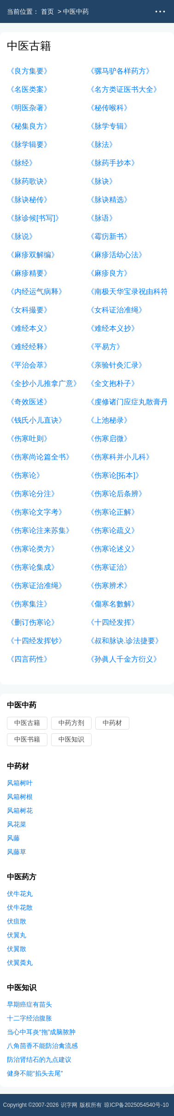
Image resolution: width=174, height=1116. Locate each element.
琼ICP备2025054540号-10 (136, 1105)
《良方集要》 (29, 71)
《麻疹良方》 (109, 273)
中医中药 (76, 11)
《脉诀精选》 (109, 200)
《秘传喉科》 (109, 108)
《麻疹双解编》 (32, 255)
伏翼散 (16, 948)
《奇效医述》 (29, 402)
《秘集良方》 (29, 126)
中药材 (112, 722)
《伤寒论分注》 (32, 494)
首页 (47, 11)
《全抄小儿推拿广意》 (44, 383)
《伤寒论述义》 (113, 549)
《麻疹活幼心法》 (116, 255)
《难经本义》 (29, 328)
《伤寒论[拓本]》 (115, 475)
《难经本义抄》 (113, 328)
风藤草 (16, 851)
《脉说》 (21, 236)
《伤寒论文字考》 (36, 512)
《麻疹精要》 (29, 273)
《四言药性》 (29, 659)
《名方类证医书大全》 (124, 89)
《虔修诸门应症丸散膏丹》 (127, 402)
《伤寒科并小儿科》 (120, 457)
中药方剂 (71, 722)
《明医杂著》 (29, 108)
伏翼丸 (16, 935)
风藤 (13, 838)
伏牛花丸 (20, 893)
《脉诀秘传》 (29, 200)
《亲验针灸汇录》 (116, 365)
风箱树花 (20, 810)
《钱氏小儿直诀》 (36, 420)
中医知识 (71, 739)
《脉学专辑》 (109, 126)
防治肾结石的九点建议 (39, 1059)
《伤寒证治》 (109, 567)
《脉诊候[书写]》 (35, 218)
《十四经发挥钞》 (36, 641)
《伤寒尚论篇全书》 (40, 457)
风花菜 (16, 824)
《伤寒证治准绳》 (36, 585)
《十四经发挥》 (113, 622)
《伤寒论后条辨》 (116, 494)
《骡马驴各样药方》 (120, 71)
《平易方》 (105, 347)
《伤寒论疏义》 (113, 530)
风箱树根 (20, 796)
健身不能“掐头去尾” (35, 1073)
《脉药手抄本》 (113, 163)
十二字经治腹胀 (29, 1018)
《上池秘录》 (109, 420)
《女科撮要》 (29, 310)
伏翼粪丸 (20, 962)
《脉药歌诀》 (29, 181)
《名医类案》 (29, 89)
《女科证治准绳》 (116, 310)
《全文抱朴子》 (113, 383)
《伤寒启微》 (109, 438)
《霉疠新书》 (109, 236)
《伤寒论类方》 (32, 549)
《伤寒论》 (25, 475)
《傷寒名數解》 (113, 604)
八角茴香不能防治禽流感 (42, 1045)
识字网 (69, 1105)
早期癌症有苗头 (29, 1004)
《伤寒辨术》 (109, 585)
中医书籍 (27, 739)
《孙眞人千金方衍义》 (124, 659)
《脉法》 (101, 144)
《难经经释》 (29, 347)
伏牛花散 (20, 907)
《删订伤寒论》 (32, 622)
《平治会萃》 (29, 365)
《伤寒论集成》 (32, 567)
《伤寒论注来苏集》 (40, 530)
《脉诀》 (101, 181)
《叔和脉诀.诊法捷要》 (124, 641)
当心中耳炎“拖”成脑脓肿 (41, 1032)
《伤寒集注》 (29, 604)
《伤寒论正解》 (113, 512)
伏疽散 (16, 921)
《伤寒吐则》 (29, 438)
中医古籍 (27, 722)
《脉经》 (21, 163)
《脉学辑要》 (29, 144)
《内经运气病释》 (36, 291)
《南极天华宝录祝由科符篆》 (127, 291)
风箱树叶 (20, 783)
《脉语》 (101, 218)
